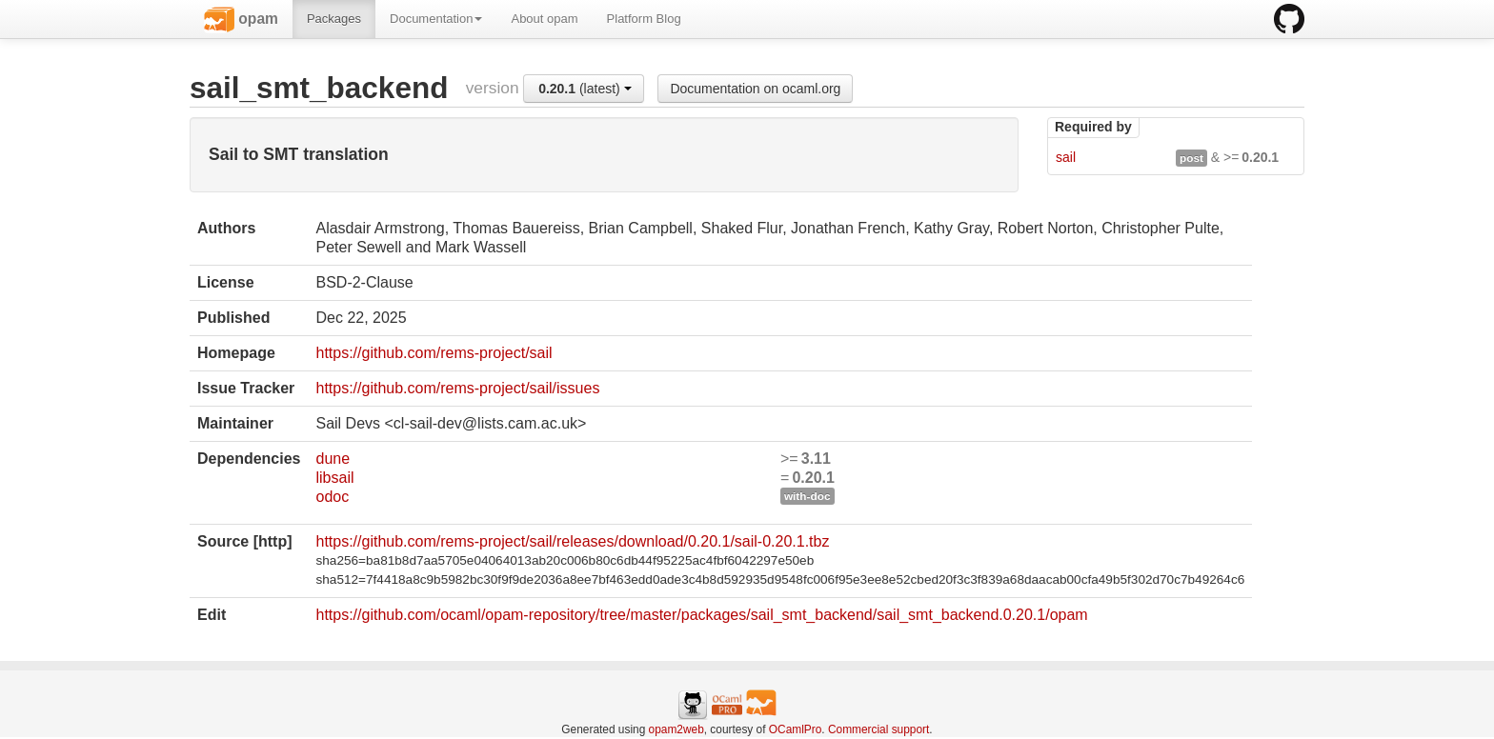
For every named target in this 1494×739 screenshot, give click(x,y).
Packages (334, 18)
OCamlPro (795, 729)
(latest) (585, 88)
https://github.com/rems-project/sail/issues (457, 388)
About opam (544, 18)
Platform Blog (644, 18)
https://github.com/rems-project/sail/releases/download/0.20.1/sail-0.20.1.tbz (572, 541)
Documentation (436, 18)
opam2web (676, 729)
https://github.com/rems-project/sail (433, 353)
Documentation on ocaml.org (755, 88)
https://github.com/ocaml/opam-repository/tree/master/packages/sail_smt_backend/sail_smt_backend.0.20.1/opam (701, 615)
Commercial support (878, 729)
